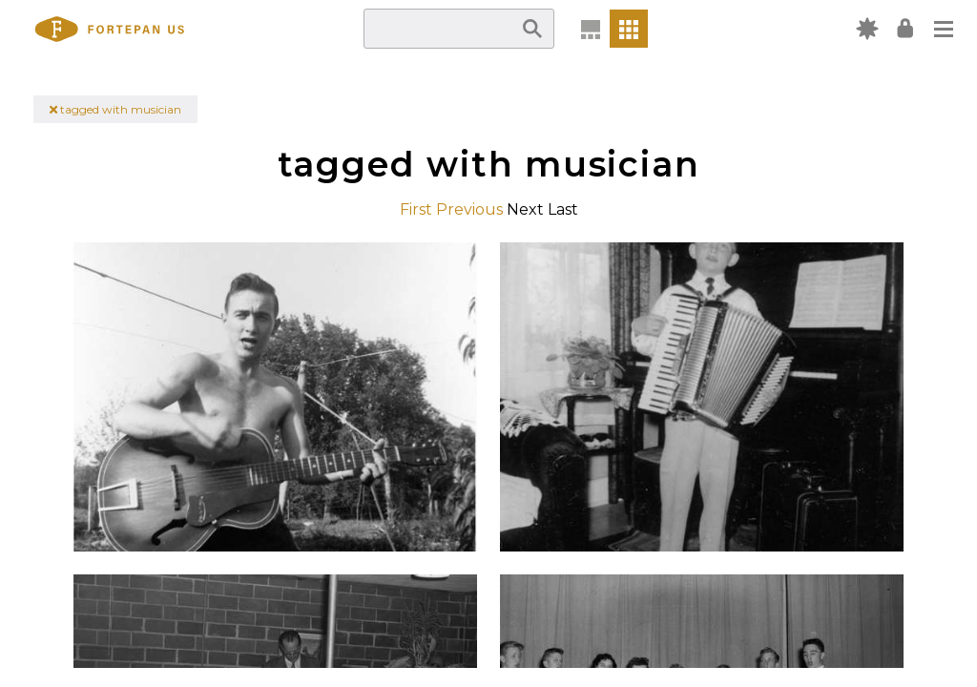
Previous (469, 209)
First (416, 209)
